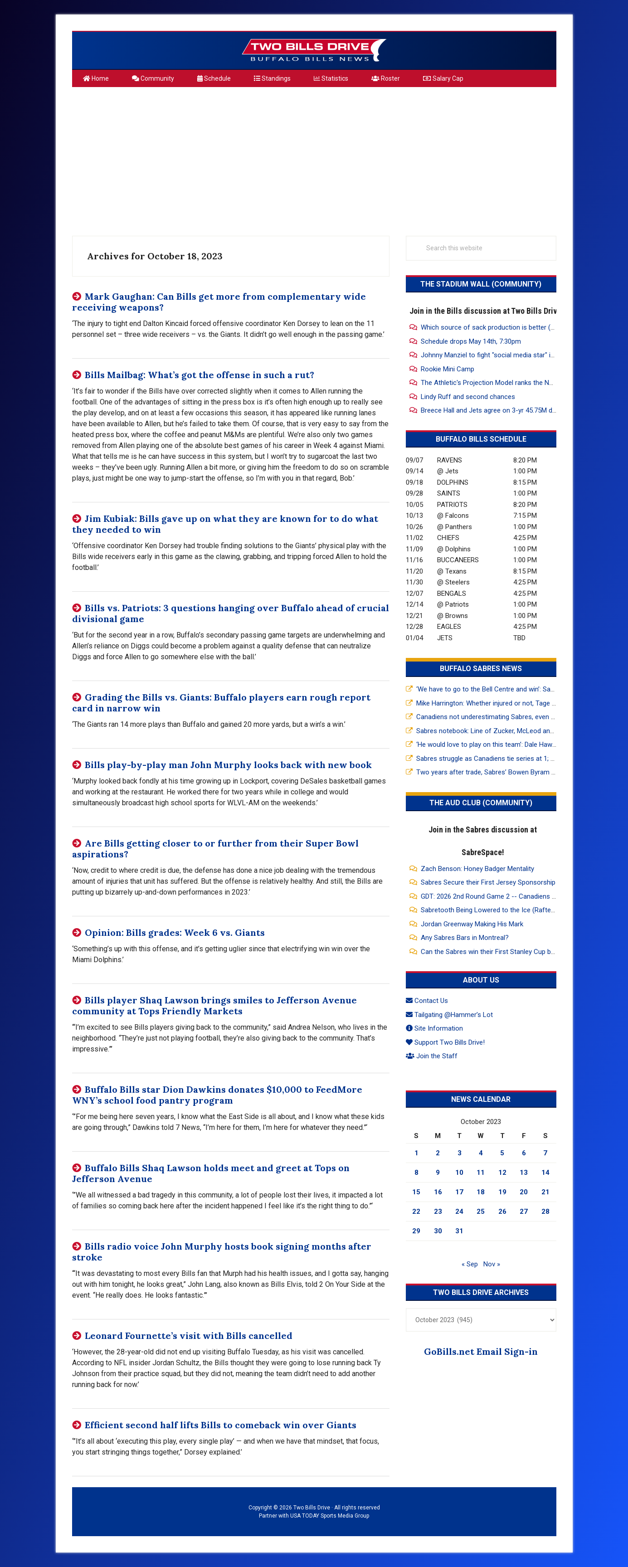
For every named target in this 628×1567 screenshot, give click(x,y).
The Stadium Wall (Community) (480, 284)
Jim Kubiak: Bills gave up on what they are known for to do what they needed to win (225, 524)
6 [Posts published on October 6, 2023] (524, 1153)
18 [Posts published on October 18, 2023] (481, 1192)
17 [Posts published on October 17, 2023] (459, 1192)
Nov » (491, 1264)
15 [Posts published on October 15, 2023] (416, 1192)
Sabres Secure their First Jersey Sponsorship (488, 882)
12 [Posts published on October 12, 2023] (502, 1172)
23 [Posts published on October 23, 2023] (438, 1211)
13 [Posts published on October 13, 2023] (524, 1172)
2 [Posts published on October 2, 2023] (438, 1153)
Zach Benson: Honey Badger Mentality (477, 869)
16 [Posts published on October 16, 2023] (438, 1192)
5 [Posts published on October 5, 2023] (502, 1153)
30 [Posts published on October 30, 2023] (438, 1231)
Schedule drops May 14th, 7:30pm (471, 341)
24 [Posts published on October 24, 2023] (459, 1211)
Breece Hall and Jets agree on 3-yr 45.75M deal (491, 410)
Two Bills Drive (314, 50)
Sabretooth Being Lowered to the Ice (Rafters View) (498, 910)
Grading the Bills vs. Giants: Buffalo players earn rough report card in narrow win (221, 702)
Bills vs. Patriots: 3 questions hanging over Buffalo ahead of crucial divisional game (230, 613)
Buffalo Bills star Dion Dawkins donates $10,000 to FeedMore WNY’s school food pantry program (217, 1095)
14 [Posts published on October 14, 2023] (545, 1172)
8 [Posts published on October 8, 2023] (416, 1172)
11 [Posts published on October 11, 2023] (481, 1172)
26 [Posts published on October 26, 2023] (502, 1211)
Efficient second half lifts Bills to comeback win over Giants (220, 1425)
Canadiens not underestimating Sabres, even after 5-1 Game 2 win (515, 717)
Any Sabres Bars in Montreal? (465, 938)
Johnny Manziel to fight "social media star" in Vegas (498, 355)
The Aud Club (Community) (480, 802)
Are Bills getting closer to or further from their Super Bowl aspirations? (215, 848)
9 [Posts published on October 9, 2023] (438, 1172)
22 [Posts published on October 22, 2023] (416, 1211)
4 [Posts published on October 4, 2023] (481, 1153)
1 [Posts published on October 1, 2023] (416, 1153)
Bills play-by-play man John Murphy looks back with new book (228, 764)
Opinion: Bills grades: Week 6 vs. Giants (175, 932)
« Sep (470, 1264)
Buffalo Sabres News (481, 668)
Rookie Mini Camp (447, 369)
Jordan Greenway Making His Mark (472, 924)
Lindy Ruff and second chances (468, 397)
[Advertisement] (314, 157)
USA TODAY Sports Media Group (329, 1516)
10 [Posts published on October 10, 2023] (459, 1172)
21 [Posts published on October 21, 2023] (545, 1192)
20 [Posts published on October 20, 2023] (524, 1192)
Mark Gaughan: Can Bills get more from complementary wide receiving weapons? (219, 302)
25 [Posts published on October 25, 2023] (481, 1211)
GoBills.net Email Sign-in (481, 1351)
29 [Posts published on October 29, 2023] (416, 1231)
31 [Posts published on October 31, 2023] (459, 1231)
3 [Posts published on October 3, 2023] (460, 1153)
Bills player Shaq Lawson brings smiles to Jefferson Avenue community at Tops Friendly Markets (214, 1005)
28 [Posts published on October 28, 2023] (545, 1211)
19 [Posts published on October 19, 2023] (502, 1192)
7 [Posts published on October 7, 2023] (545, 1153)
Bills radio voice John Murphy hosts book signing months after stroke (221, 1252)
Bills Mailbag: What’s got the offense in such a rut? (199, 374)
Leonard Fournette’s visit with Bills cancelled (188, 1335)
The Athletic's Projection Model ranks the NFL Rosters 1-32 (509, 383)
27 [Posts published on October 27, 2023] (524, 1211)
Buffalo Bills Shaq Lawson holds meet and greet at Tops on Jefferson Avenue (211, 1173)
